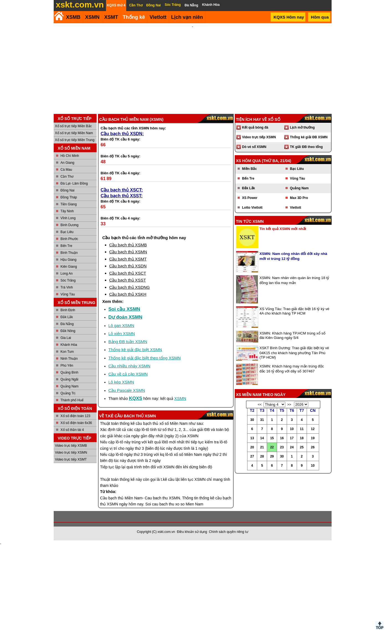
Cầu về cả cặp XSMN (128, 374)
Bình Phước (69, 239)
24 (292, 447)
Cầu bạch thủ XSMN (128, 251)
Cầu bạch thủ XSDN (128, 266)
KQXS (135, 398)
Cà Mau (66, 170)
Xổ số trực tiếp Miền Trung (75, 140)
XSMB (73, 17)
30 (252, 420)
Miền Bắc (249, 169)
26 (312, 447)
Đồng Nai (67, 190)
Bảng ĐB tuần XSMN (127, 341)
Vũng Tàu (68, 294)
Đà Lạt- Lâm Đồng (74, 183)
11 (301, 429)
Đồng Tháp (69, 197)
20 (252, 447)
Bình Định (68, 310)
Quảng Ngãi (69, 379)
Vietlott (295, 208)
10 (292, 429)
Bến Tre (66, 246)
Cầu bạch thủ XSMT (128, 259)
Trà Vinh (67, 287)
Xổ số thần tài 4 (72, 430)
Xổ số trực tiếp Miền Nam (74, 133)
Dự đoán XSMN (125, 317)
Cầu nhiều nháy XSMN (129, 366)
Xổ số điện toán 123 (76, 416)
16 (282, 438)
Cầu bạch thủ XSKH (127, 294)
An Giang (67, 163)
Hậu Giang (69, 260)
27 (252, 456)
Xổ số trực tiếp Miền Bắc (73, 126)
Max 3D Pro (299, 198)
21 (262, 447)
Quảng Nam (70, 386)
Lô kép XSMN (121, 382)
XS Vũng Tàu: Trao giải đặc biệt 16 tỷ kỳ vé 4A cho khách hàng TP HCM (294, 311)
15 (272, 438)
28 (262, 456)
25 (301, 447)
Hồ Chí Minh (70, 156)
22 (272, 447)
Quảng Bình (69, 372)
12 (312, 429)
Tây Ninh (67, 211)
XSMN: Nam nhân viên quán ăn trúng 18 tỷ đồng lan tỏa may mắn (294, 280)
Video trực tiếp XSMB (71, 446)
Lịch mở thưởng (302, 127)
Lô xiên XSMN (121, 333)
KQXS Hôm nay (288, 17)
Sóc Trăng (68, 280)
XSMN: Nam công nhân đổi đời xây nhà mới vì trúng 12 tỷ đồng (293, 256)
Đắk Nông (68, 331)
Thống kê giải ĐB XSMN (309, 137)
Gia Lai (66, 338)
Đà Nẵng (67, 324)
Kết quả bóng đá (255, 127)
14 (262, 438)
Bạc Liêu (67, 232)
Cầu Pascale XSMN (126, 390)
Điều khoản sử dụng (192, 532)
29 (272, 456)
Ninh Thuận (69, 359)
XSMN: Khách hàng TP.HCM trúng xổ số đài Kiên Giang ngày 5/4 (292, 335)
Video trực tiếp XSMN (71, 452)
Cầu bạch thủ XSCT (127, 273)
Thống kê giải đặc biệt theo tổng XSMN (144, 358)
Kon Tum (67, 352)
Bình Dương (70, 225)
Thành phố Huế (72, 400)
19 (312, 438)
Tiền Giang (69, 204)
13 (252, 438)
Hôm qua (320, 17)
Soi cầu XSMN (124, 309)
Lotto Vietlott (252, 208)
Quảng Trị (68, 393)
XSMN (92, 17)
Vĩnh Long (68, 218)
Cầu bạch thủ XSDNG (129, 287)
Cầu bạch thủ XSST (127, 280)
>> (289, 405)
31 (262, 420)
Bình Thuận (69, 253)
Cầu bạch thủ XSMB (128, 244)
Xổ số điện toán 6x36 (76, 423)
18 (301, 438)
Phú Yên (67, 365)
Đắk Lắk (67, 317)
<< (260, 405)
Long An (67, 273)
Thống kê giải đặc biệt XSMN (135, 349)
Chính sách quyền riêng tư (228, 532)
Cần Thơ (67, 176)
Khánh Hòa (69, 345)
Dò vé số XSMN (254, 147)
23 (282, 447)
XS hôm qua (248, 161)
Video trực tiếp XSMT (71, 459)
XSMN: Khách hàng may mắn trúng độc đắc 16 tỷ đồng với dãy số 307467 (292, 368)
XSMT (111, 17)
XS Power (249, 198)
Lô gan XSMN (121, 325)
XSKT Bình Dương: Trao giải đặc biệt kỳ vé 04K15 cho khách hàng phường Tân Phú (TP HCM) (294, 352)
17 (292, 438)
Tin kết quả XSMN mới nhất (283, 229)
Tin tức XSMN (250, 221)
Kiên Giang (69, 267)
